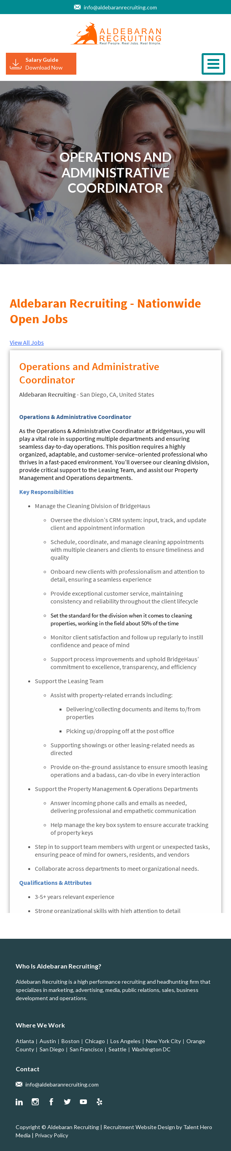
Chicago (95, 1041)
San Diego (52, 1049)
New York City (163, 1041)
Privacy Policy (51, 1135)
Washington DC (151, 1049)
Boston (70, 1041)
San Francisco (86, 1049)
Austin (48, 1041)
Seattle (117, 1049)
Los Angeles (125, 1041)
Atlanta (25, 1041)
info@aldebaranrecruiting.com (120, 7)
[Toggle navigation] (213, 64)
